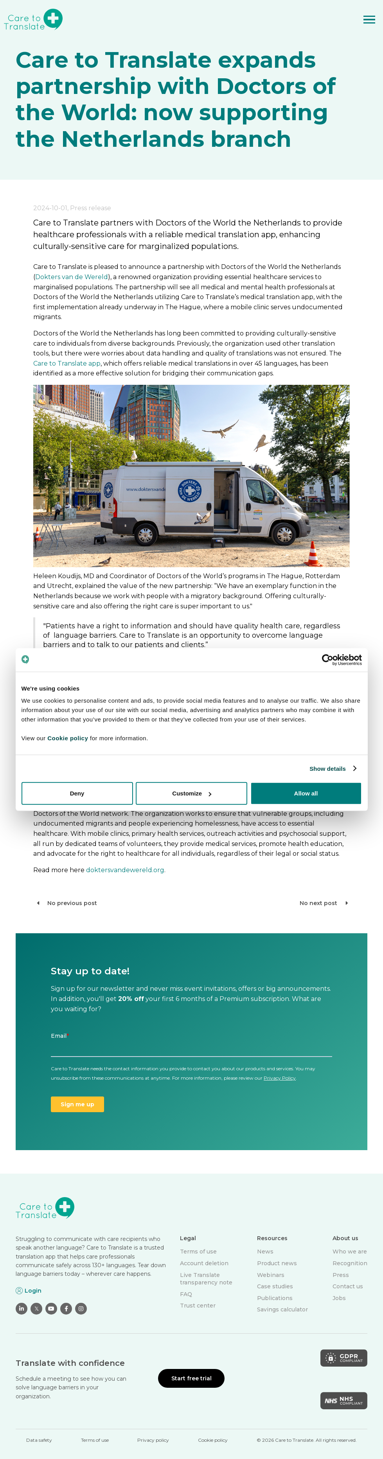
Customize (191, 793)
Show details (327, 768)
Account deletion (204, 1263)
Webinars (270, 1275)
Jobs (339, 1298)
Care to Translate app (67, 363)
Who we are (350, 1251)
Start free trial (191, 1378)
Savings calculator (282, 1309)
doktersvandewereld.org (125, 870)
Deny (77, 793)
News (265, 1251)
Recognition (350, 1263)
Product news (277, 1263)
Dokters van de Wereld (71, 277)
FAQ (186, 1294)
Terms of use (198, 1251)
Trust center (198, 1305)
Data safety (39, 1440)
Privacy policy (153, 1440)
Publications (275, 1298)
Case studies (275, 1286)
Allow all (306, 793)
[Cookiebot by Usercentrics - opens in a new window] (327, 659)
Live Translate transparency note (206, 1278)
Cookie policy (213, 1440)
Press (341, 1275)
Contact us (348, 1286)
